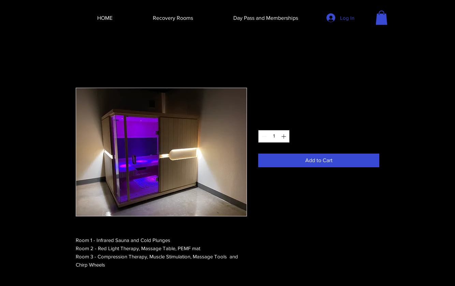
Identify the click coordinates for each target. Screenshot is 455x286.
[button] (381, 18)
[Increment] (284, 136)
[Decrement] (263, 136)
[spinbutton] (274, 136)
